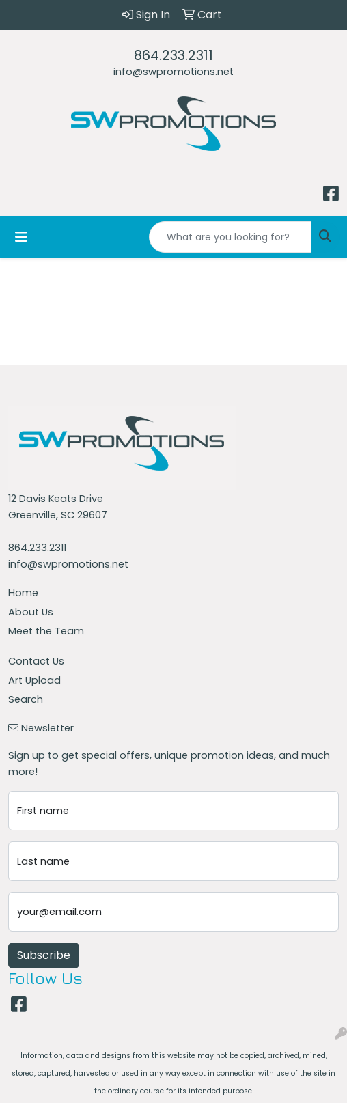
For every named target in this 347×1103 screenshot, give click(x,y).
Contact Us (36, 661)
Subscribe (43, 955)
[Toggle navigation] (21, 237)
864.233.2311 (173, 55)
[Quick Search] (230, 237)
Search (25, 699)
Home (23, 593)
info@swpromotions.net (173, 72)
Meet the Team (46, 631)
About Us (30, 612)
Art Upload (34, 680)
